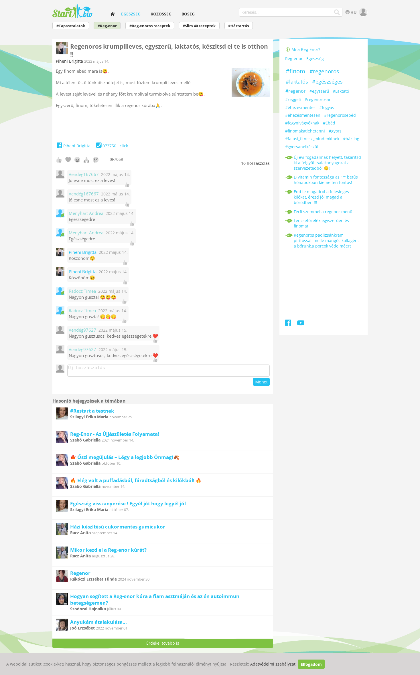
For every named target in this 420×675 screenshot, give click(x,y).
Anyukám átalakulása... (98, 623)
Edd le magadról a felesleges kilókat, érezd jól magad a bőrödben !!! (321, 197)
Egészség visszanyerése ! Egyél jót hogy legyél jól (128, 505)
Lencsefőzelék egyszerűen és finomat (321, 223)
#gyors (335, 131)
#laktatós (297, 81)
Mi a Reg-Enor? (302, 49)
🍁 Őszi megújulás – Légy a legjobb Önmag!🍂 (124, 459)
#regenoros (324, 71)
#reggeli (293, 99)
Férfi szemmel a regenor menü (323, 211)
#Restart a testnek (92, 412)
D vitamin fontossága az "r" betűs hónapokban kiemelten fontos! (326, 179)
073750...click (111, 146)
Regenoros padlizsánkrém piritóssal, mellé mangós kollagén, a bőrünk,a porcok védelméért (326, 240)
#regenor (295, 91)
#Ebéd (329, 123)
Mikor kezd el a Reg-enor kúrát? (108, 551)
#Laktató (341, 91)
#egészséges (327, 81)
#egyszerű (319, 91)
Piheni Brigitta (69, 61)
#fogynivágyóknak (302, 123)
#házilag (351, 138)
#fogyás (326, 107)
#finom (295, 71)
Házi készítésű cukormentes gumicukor (117, 528)
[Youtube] (300, 323)
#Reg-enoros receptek (149, 25)
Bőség (188, 14)
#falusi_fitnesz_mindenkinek (312, 138)
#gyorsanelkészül (301, 146)
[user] (363, 12)
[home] (112, 14)
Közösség (161, 14)
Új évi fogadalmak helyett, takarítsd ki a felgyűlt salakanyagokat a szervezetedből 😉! (327, 163)
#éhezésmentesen (302, 115)
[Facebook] (288, 323)
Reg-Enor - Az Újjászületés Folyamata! (114, 435)
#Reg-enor (107, 25)
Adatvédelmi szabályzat (272, 664)
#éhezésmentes (300, 107)
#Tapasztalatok (70, 25)
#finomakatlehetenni (305, 131)
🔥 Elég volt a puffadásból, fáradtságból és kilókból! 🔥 (136, 482)
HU (350, 12)
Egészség (131, 14)
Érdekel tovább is (162, 645)
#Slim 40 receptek (199, 25)
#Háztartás (238, 25)
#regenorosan (318, 99)
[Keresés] (337, 12)
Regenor (80, 574)
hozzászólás (255, 163)
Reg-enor (294, 59)
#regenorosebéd (340, 115)
